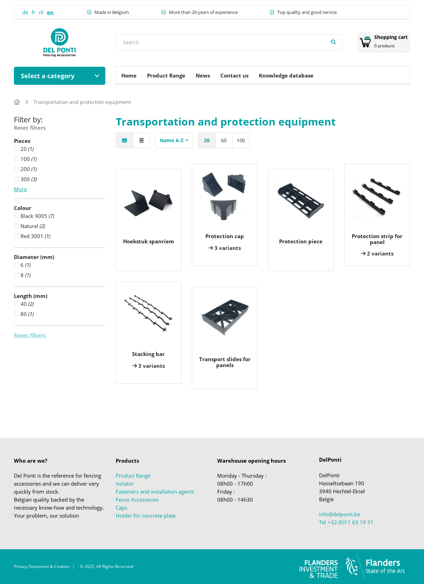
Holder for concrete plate (146, 515)
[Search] (333, 42)
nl (41, 12)
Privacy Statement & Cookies (42, 566)
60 (224, 140)
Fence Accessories (137, 499)
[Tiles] (124, 140)
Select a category (47, 76)
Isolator (125, 483)
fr (33, 12)
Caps (121, 507)
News (203, 75)
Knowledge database (286, 75)
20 (207, 140)
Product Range (166, 75)
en (50, 12)
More (20, 189)
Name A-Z (174, 140)
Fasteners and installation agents (155, 491)
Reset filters (30, 127)
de (25, 12)
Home (129, 75)
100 (241, 140)
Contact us (234, 75)
